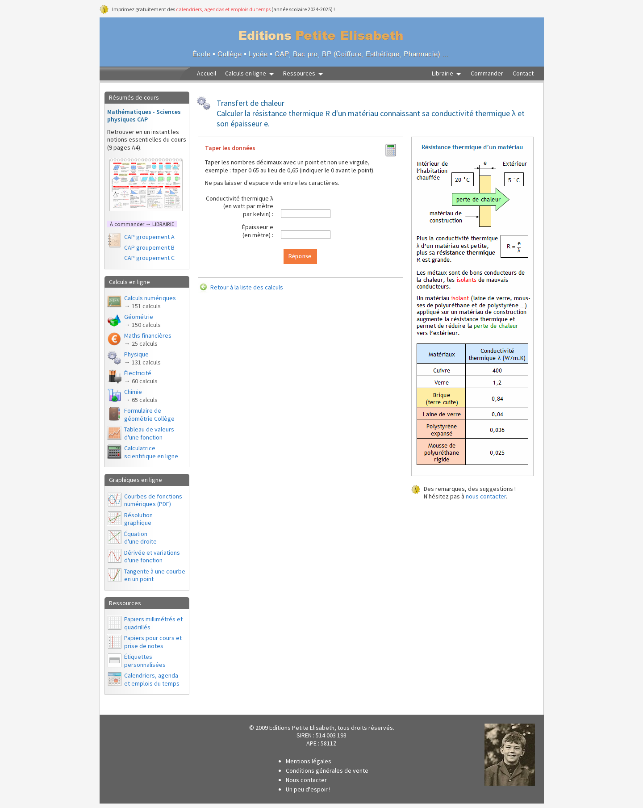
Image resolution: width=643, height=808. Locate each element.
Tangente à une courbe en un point (154, 575)
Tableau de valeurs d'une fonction (149, 433)
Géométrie (142, 321)
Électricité (141, 377)
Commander (487, 73)
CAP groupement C (149, 258)
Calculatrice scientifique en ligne (151, 452)
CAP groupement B (149, 247)
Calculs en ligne (245, 73)
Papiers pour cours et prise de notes (153, 642)
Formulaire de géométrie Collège (149, 414)
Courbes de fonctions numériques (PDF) (153, 500)
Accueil (206, 73)
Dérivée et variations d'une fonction (152, 556)
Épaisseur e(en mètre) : (257, 231)
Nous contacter (306, 780)
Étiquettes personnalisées (145, 661)
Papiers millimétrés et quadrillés (153, 623)
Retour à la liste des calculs (246, 287)
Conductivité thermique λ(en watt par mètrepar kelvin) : (239, 206)
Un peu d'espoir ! (308, 789)
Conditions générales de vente (327, 770)
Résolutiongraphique (138, 519)
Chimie (141, 396)
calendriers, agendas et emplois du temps (223, 9)
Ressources (299, 73)
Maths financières (147, 339)
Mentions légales (308, 761)
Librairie (442, 73)
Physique (142, 358)
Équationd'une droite (140, 538)
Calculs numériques (150, 302)
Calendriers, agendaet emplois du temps (152, 679)
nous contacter (486, 496)
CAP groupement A (149, 237)
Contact (523, 73)
